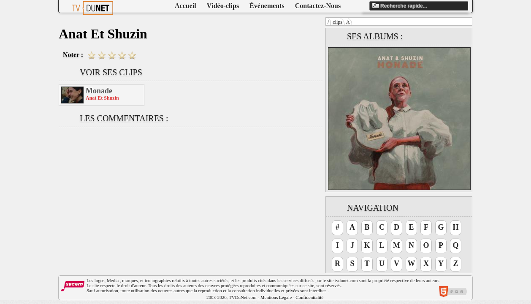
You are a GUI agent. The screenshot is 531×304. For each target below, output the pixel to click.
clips (337, 22)
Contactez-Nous (318, 5)
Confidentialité (309, 297)
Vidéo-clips (223, 5)
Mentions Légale (276, 297)
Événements (266, 5)
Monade (99, 91)
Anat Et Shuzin (102, 98)
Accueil (185, 5)
